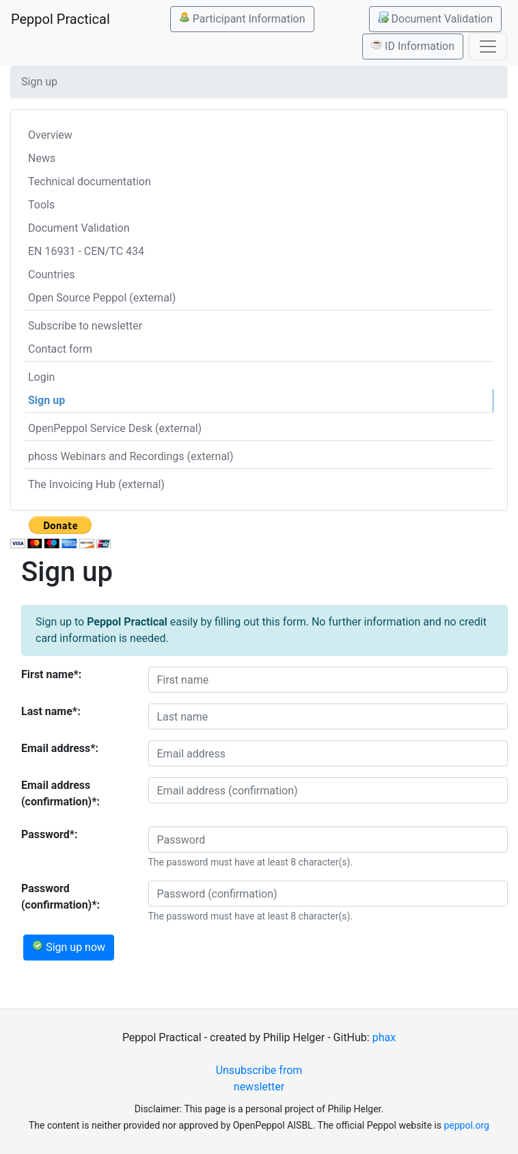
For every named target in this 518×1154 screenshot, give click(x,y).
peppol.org (466, 1125)
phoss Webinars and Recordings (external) (131, 456)
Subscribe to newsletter (85, 325)
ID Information (412, 46)
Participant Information (242, 18)
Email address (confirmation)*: (60, 793)
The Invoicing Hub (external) (96, 484)
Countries (51, 274)
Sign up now (68, 947)
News (41, 158)
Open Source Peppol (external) (102, 297)
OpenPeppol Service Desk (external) (115, 428)
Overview (50, 135)
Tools (41, 204)
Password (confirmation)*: (60, 896)
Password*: (49, 834)
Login (41, 377)
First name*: (51, 674)
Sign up (46, 400)
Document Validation (435, 18)
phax (384, 1037)
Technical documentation (89, 181)
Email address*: (59, 748)
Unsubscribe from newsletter (259, 1078)
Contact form (60, 349)
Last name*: (51, 711)
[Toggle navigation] (488, 46)
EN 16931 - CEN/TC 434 (86, 251)
